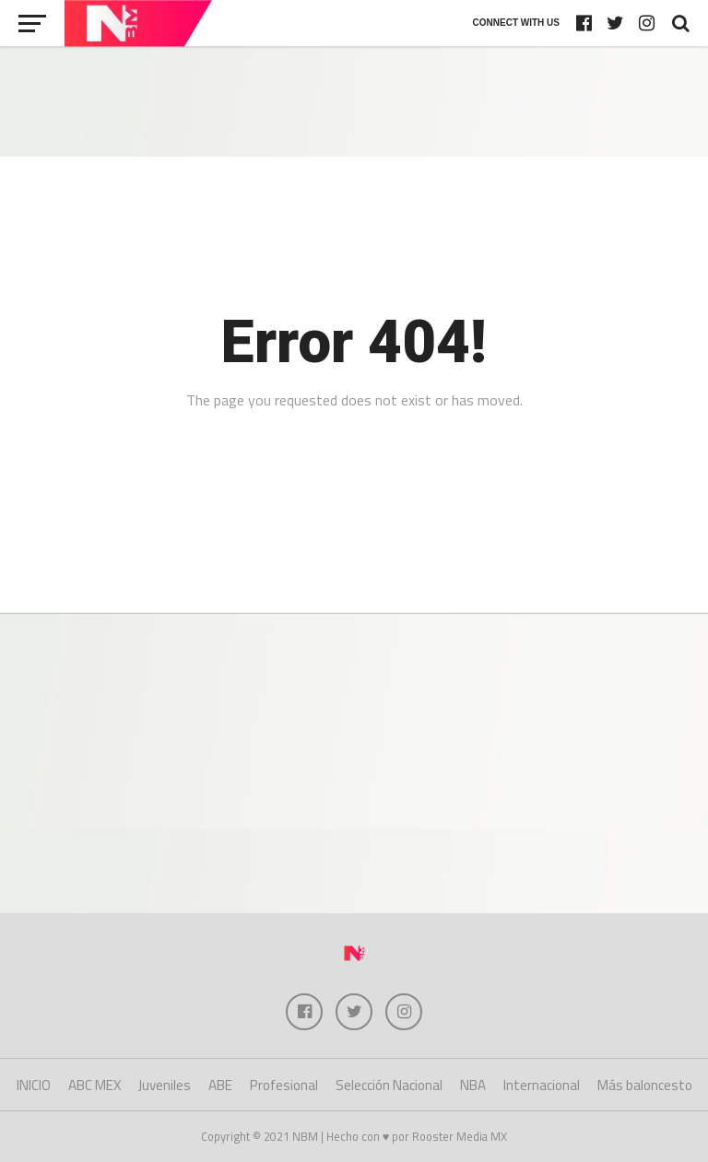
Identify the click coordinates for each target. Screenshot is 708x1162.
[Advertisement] (354, 101)
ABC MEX (94, 1085)
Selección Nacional (389, 1085)
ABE (220, 1085)
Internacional (541, 1085)
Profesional (284, 1085)
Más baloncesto (644, 1085)
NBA (473, 1085)
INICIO (34, 1085)
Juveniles (164, 1085)
